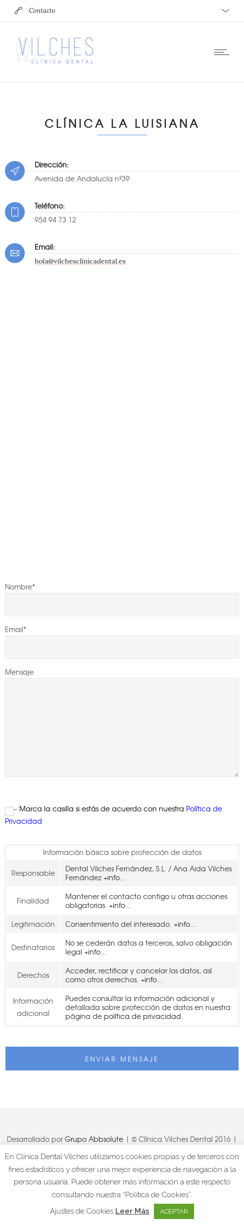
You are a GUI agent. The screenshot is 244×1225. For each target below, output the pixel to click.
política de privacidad (142, 1016)
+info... (114, 877)
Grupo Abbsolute (94, 1139)
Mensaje (122, 722)
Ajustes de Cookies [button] (81, 1211)
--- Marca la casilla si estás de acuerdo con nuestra (113, 814)
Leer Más (132, 1211)
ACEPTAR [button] (174, 1211)
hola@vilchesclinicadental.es (80, 261)
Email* (122, 641)
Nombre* (122, 599)
